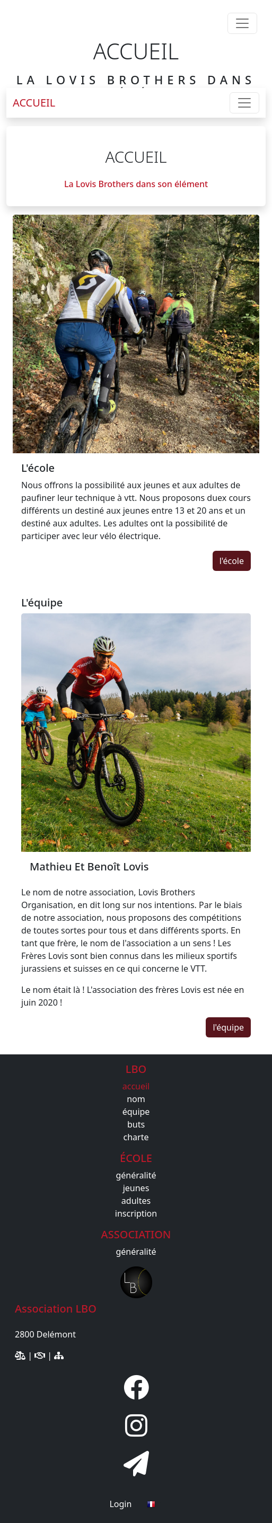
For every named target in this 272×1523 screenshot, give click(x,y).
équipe (136, 1111)
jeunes (136, 1188)
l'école (232, 561)
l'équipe (228, 1027)
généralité (136, 1175)
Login (120, 1504)
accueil (136, 1086)
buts (136, 1124)
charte (136, 1137)
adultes (136, 1201)
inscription (136, 1213)
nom (136, 1099)
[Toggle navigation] (242, 23)
